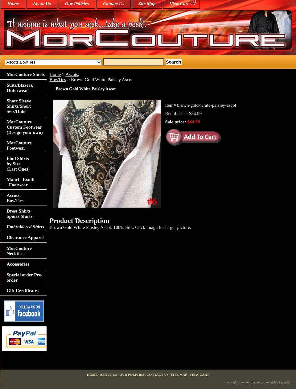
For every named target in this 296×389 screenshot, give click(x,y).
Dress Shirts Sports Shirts (20, 214)
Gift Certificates (23, 290)
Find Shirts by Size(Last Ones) (18, 164)
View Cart (179, 3)
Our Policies (77, 3)
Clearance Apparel (25, 237)
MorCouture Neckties (19, 251)
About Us (42, 3)
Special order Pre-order (25, 277)
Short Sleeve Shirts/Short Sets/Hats (19, 106)
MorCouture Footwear (19, 145)
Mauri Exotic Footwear (21, 182)
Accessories (18, 264)
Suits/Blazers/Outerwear (20, 88)
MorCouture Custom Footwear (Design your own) (25, 127)
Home (55, 74)
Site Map (146, 3)
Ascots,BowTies (64, 77)
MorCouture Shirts (26, 74)
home (13, 3)
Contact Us (113, 3)
